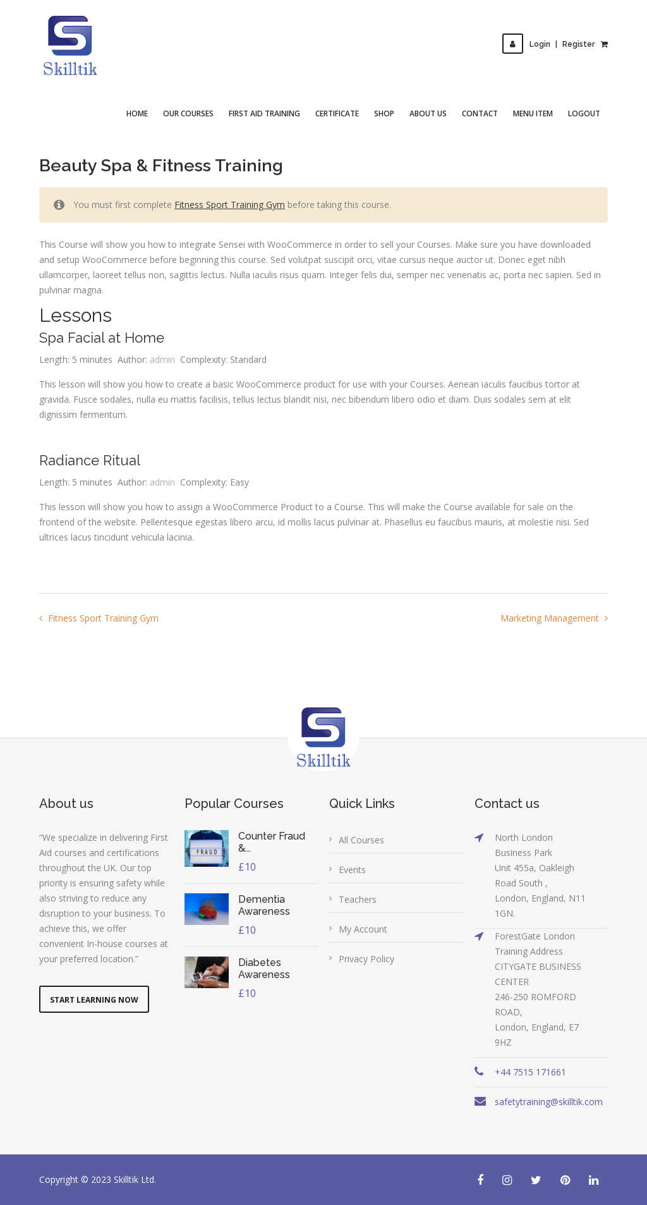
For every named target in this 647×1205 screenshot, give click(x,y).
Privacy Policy (366, 959)
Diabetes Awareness (264, 969)
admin (162, 359)
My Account (363, 929)
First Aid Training (264, 113)
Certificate (337, 113)
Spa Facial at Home (101, 337)
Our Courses (188, 113)
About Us (428, 113)
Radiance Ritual (89, 460)
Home (137, 113)
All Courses (361, 840)
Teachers (358, 899)
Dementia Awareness (264, 905)
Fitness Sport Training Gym (229, 205)
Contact (480, 113)
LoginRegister (548, 44)
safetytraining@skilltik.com (549, 1102)
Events (352, 870)
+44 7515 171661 (530, 1072)
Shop (384, 113)
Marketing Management (551, 618)
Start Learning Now (94, 999)
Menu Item (533, 113)
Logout (584, 113)
